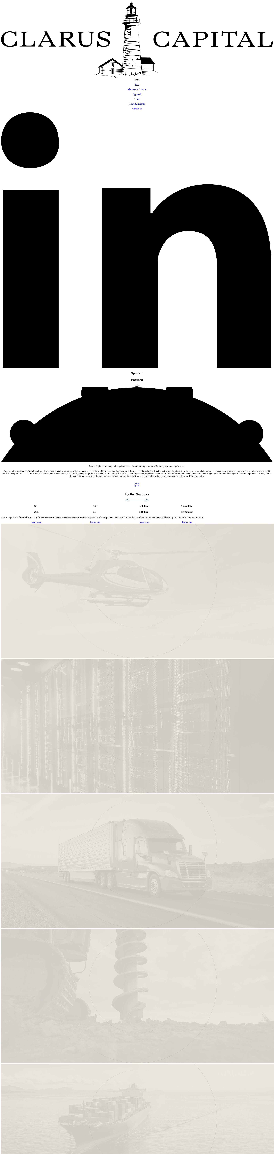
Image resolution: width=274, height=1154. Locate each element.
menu (137, 79)
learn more (36, 522)
